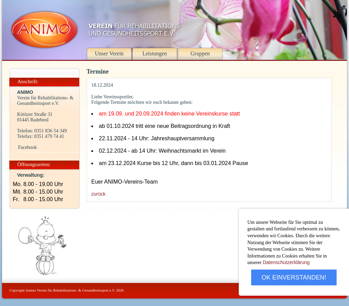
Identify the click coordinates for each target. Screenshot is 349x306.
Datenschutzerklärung (286, 262)
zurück (98, 194)
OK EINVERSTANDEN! (293, 277)
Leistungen (154, 53)
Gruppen (200, 53)
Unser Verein (109, 53)
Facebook (27, 147)
